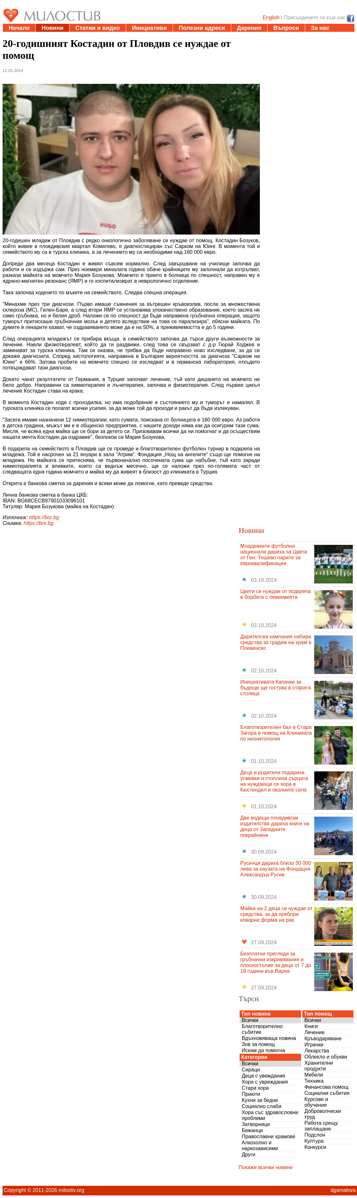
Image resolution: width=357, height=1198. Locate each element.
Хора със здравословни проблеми (270, 1115)
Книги (311, 1026)
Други (248, 1154)
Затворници (256, 1124)
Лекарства (316, 1050)
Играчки (313, 1044)
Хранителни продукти (318, 1065)
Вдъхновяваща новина (269, 1038)
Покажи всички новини (266, 1167)
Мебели (313, 1075)
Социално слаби (261, 1106)
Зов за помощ (258, 1044)
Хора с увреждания (265, 1082)
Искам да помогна (263, 1050)
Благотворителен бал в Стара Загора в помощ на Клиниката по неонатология (276, 732)
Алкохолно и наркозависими (260, 1145)
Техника (313, 1081)
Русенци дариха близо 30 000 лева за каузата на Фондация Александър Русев (275, 868)
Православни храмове (268, 1136)
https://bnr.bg (44, 517)
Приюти (251, 1094)
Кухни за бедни (260, 1100)
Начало (19, 28)
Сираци (251, 1069)
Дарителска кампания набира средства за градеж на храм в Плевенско (275, 642)
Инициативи (149, 28)
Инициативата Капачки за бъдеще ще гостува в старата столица (275, 687)
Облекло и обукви (325, 1057)
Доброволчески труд (322, 1114)
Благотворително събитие (262, 1029)
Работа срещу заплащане (321, 1125)
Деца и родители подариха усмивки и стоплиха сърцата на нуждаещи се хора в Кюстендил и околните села (274, 781)
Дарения (249, 28)
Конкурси (315, 1147)
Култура (313, 1141)
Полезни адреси (202, 28)
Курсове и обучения (316, 1102)
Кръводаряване (323, 1038)
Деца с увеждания (263, 1075)
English (271, 17)
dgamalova (343, 1190)
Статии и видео (97, 28)
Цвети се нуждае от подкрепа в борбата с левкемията (275, 594)
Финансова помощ (326, 1087)
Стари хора (255, 1088)
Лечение (314, 1032)
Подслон (314, 1135)
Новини (52, 28)
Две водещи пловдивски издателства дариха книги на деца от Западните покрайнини (274, 826)
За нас (320, 28)
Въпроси (286, 28)
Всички (250, 1020)
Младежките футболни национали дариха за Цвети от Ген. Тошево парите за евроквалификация (273, 554)
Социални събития (326, 1093)
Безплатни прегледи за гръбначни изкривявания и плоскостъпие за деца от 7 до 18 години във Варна (275, 962)
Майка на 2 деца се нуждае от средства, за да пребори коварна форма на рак (276, 914)
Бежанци (252, 1130)
